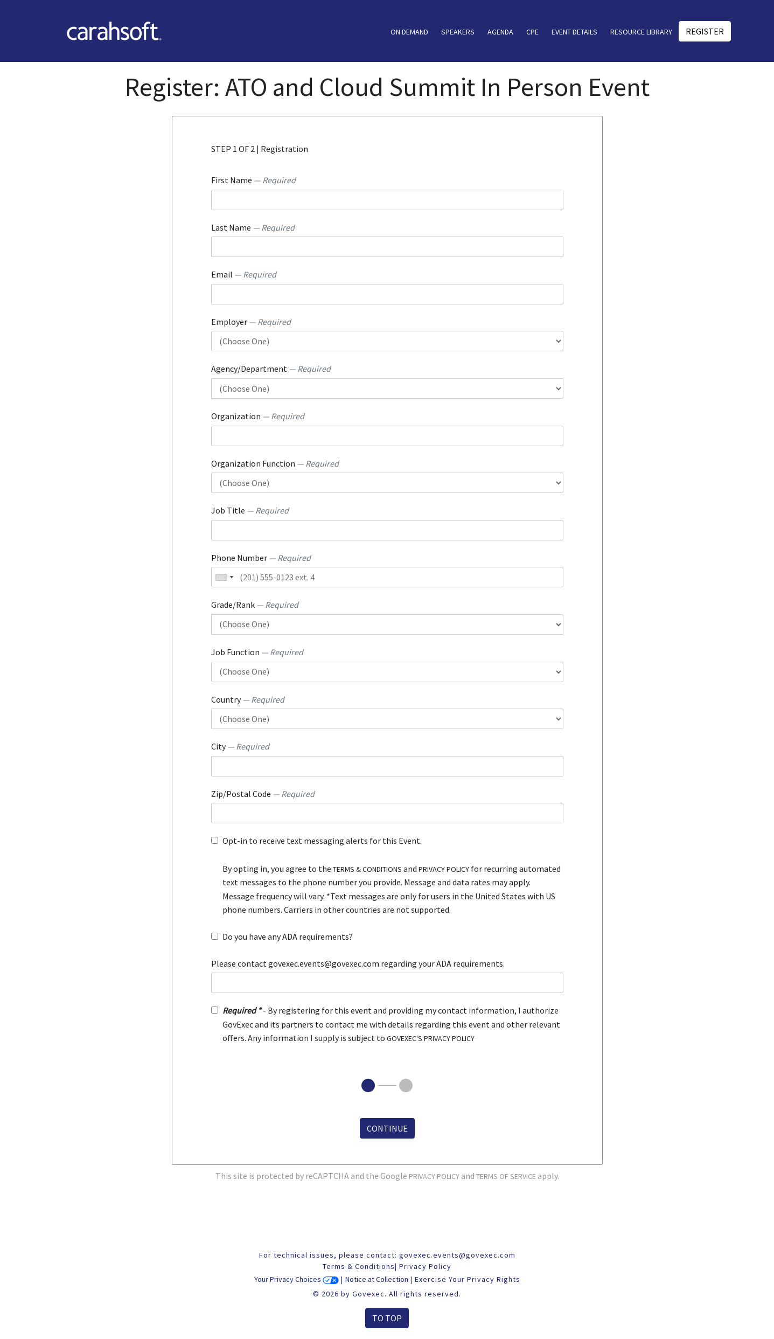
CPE (532, 32)
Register (705, 31)
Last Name (253, 227)
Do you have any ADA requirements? (287, 936)
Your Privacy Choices (296, 1279)
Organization (257, 416)
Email (243, 274)
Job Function (257, 652)
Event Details (574, 32)
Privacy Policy (434, 1176)
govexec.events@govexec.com (457, 1255)
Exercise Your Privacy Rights (467, 1279)
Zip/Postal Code (263, 793)
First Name (253, 180)
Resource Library (641, 32)
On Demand (409, 32)
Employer (251, 321)
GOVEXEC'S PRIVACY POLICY (431, 1038)
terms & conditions (367, 869)
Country (247, 699)
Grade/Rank (254, 604)
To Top (387, 1318)
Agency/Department (271, 368)
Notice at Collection (376, 1279)
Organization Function (275, 463)
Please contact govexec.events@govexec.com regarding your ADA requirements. (358, 963)
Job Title (250, 510)
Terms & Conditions (359, 1266)
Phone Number (261, 557)
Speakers (458, 32)
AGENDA (500, 32)
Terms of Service (506, 1176)
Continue (387, 1128)
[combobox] (224, 577)
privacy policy (444, 869)
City (240, 746)
